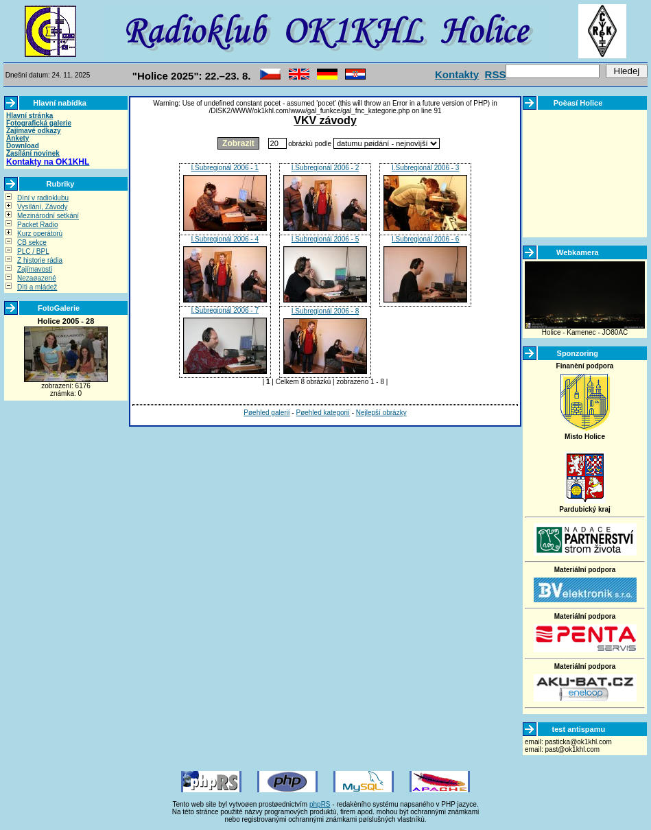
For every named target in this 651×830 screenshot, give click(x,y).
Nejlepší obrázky (381, 412)
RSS (495, 74)
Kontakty (457, 74)
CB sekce (32, 242)
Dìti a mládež (37, 287)
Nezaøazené (36, 278)
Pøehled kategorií (322, 412)
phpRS (320, 804)
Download (22, 146)
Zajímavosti (34, 269)
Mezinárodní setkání (48, 216)
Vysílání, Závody (42, 207)
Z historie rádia (39, 260)
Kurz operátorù (39, 233)
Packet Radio (37, 224)
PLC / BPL (33, 251)
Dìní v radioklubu (43, 198)
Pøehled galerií (266, 412)
